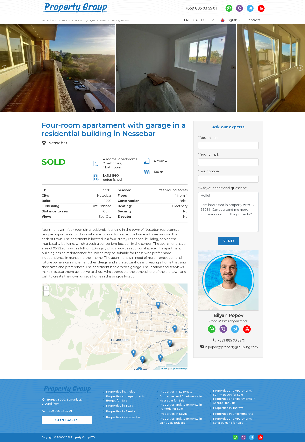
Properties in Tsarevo (228, 408)
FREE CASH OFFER (199, 20)
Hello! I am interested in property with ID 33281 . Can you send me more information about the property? (228, 212)
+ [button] (46, 288)
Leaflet (164, 368)
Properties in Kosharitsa (123, 417)
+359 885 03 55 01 (201, 8)
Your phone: (209, 171)
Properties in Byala (119, 405)
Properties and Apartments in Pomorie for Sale (181, 406)
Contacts (253, 20)
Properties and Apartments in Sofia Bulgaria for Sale (234, 420)
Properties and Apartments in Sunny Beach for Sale (234, 392)
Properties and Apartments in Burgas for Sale (127, 398)
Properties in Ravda (174, 414)
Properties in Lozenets (176, 391)
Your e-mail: (209, 154)
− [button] (46, 293)
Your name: (209, 138)
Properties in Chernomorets (233, 414)
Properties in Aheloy (120, 391)
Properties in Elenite (121, 411)
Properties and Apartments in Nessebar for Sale (181, 398)
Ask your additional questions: (223, 188)
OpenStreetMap (179, 368)
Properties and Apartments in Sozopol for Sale (234, 401)
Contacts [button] (67, 420)
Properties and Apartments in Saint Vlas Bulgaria (181, 420)
